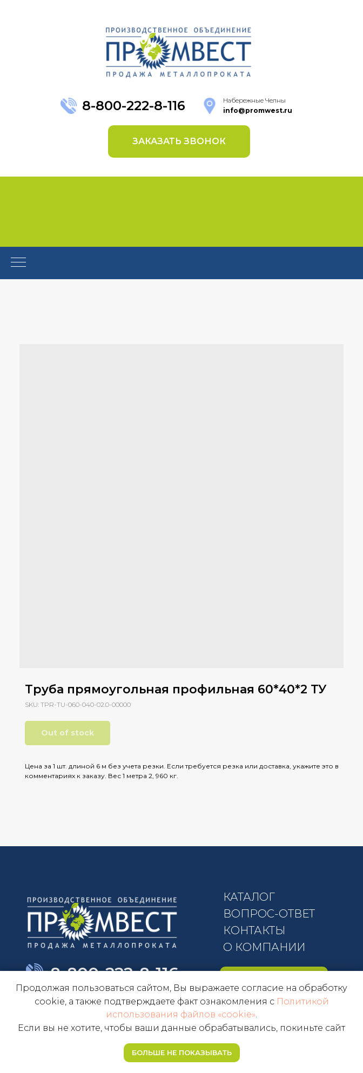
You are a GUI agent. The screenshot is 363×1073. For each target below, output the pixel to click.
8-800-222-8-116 (133, 105)
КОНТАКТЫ (254, 930)
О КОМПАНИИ (264, 947)
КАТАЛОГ (249, 896)
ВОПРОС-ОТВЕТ (269, 913)
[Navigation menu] (18, 263)
